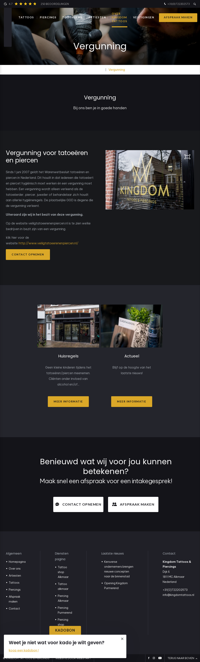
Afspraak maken (178, 17)
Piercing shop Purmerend (65, 624)
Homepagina (17, 562)
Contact (14, 608)
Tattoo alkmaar (63, 586)
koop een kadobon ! (24, 650)
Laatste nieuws (112, 553)
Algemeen (14, 553)
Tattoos (26, 17)
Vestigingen (143, 17)
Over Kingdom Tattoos (119, 17)
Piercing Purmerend (65, 610)
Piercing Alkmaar (63, 598)
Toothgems (72, 17)
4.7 (36, 4)
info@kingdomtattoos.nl (178, 595)
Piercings (48, 17)
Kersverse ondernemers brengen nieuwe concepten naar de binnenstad (118, 569)
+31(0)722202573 (176, 4)
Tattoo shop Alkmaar (63, 572)
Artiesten (15, 575)
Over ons (15, 568)
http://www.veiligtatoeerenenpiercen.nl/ (48, 243)
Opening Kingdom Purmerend (116, 585)
